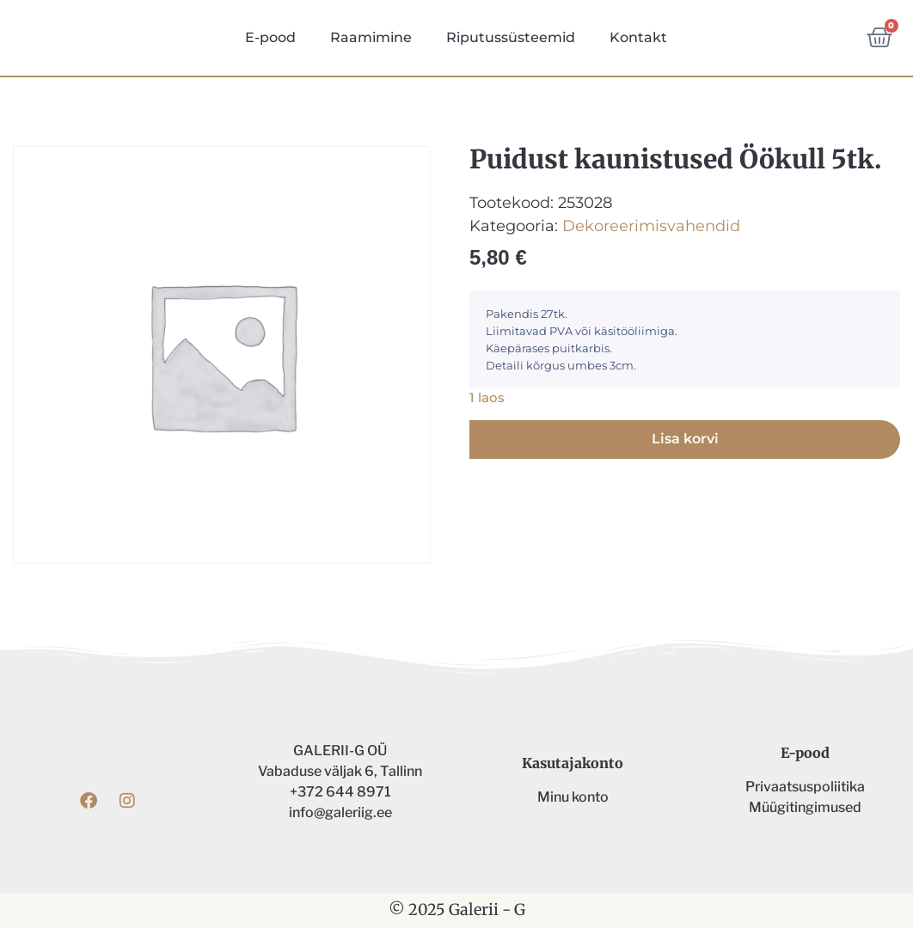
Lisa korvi (685, 438)
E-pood (270, 37)
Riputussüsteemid (510, 37)
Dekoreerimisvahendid (651, 226)
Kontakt (638, 37)
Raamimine (371, 37)
